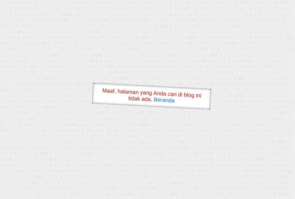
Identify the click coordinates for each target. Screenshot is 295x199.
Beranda (164, 99)
